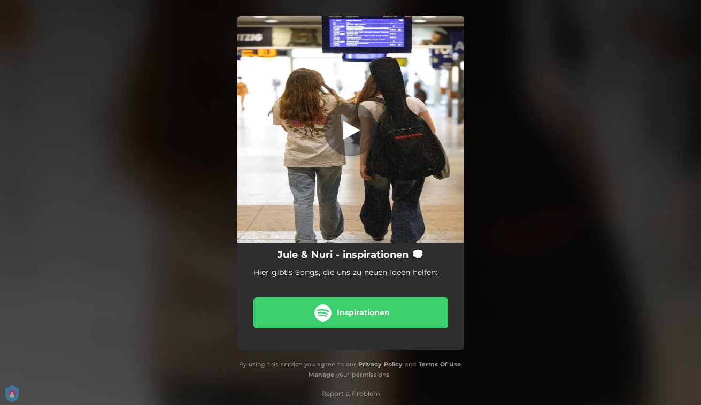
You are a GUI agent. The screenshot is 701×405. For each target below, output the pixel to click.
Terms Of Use (440, 364)
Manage (321, 374)
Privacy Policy (380, 364)
